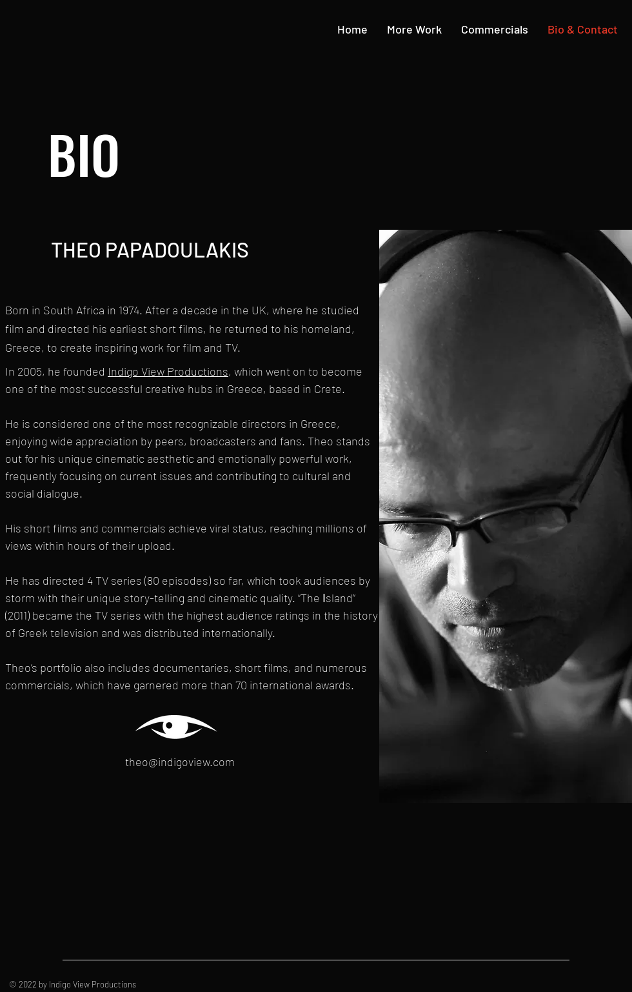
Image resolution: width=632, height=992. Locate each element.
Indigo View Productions (168, 371)
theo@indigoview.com (180, 761)
